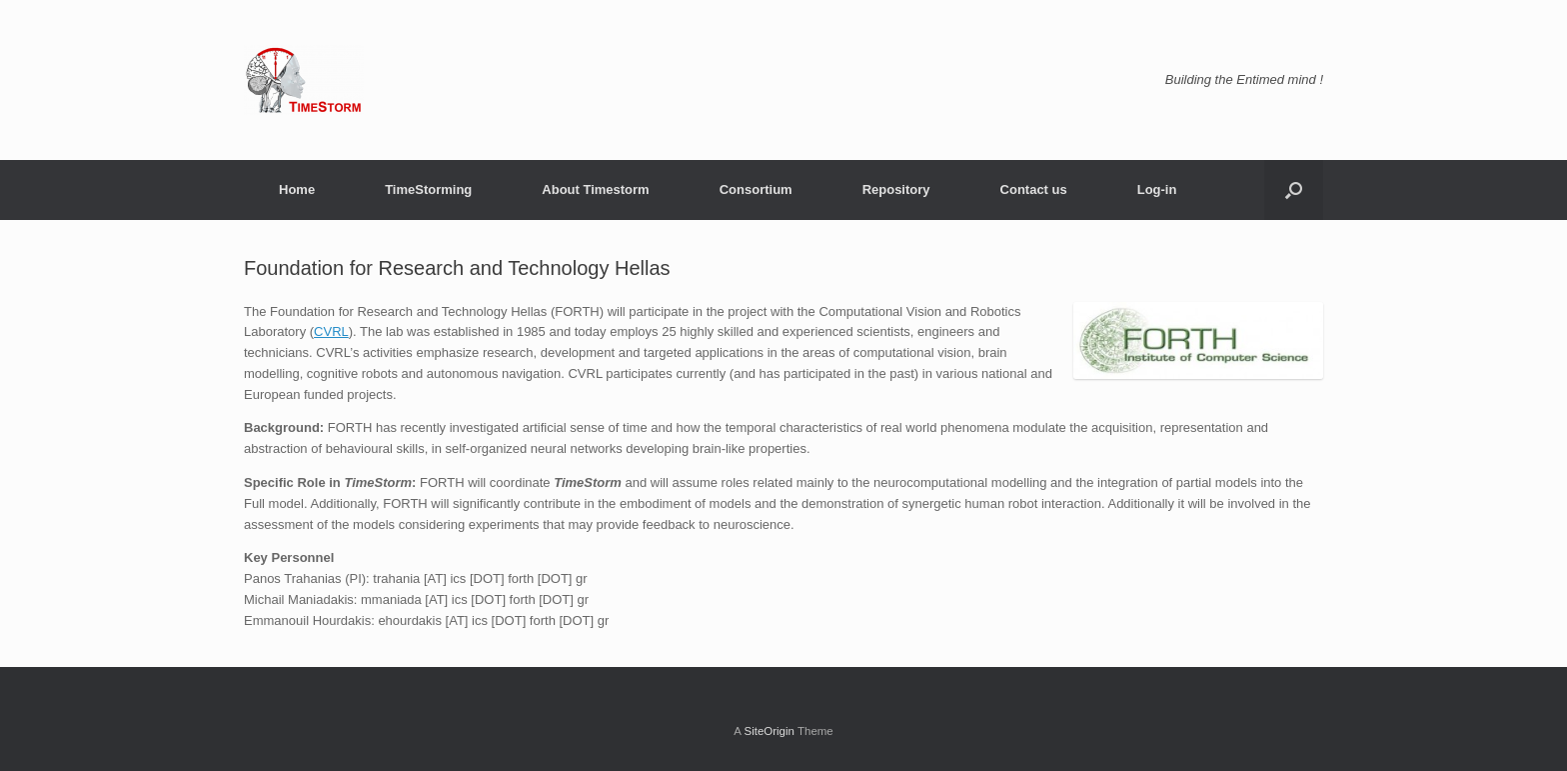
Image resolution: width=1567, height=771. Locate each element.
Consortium (756, 189)
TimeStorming (428, 189)
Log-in (1157, 189)
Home (297, 189)
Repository (896, 189)
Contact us (1033, 189)
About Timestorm (595, 189)
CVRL (331, 331)
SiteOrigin (769, 731)
